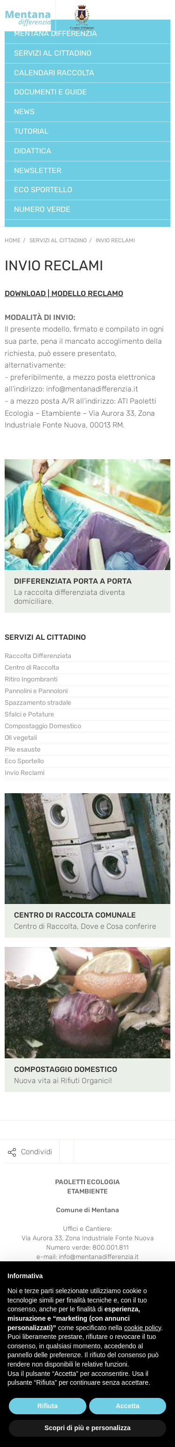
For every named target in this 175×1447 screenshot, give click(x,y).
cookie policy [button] (142, 1327)
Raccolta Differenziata (38, 656)
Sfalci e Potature (29, 714)
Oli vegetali (21, 738)
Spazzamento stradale (38, 703)
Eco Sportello (24, 761)
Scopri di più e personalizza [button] (87, 1428)
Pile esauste (23, 749)
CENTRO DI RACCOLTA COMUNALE (75, 915)
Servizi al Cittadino (58, 240)
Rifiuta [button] (47, 1406)
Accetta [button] (128, 1406)
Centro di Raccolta (32, 668)
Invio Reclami (115, 240)
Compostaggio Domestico (43, 726)
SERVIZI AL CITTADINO (45, 637)
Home (13, 240)
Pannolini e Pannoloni (36, 691)
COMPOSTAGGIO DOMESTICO (65, 1069)
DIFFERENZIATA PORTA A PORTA (73, 581)
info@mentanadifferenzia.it (99, 1257)
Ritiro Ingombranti (31, 679)
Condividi (36, 1151)
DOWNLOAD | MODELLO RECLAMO (64, 293)
